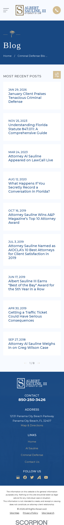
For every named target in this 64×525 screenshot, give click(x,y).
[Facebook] (25, 477)
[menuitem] (14, 513)
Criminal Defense (32, 455)
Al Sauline (32, 448)
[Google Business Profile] (18, 477)
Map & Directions (32, 425)
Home (32, 441)
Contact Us (32, 461)
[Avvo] (39, 477)
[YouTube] (46, 477)
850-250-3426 (32, 399)
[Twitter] (32, 477)
